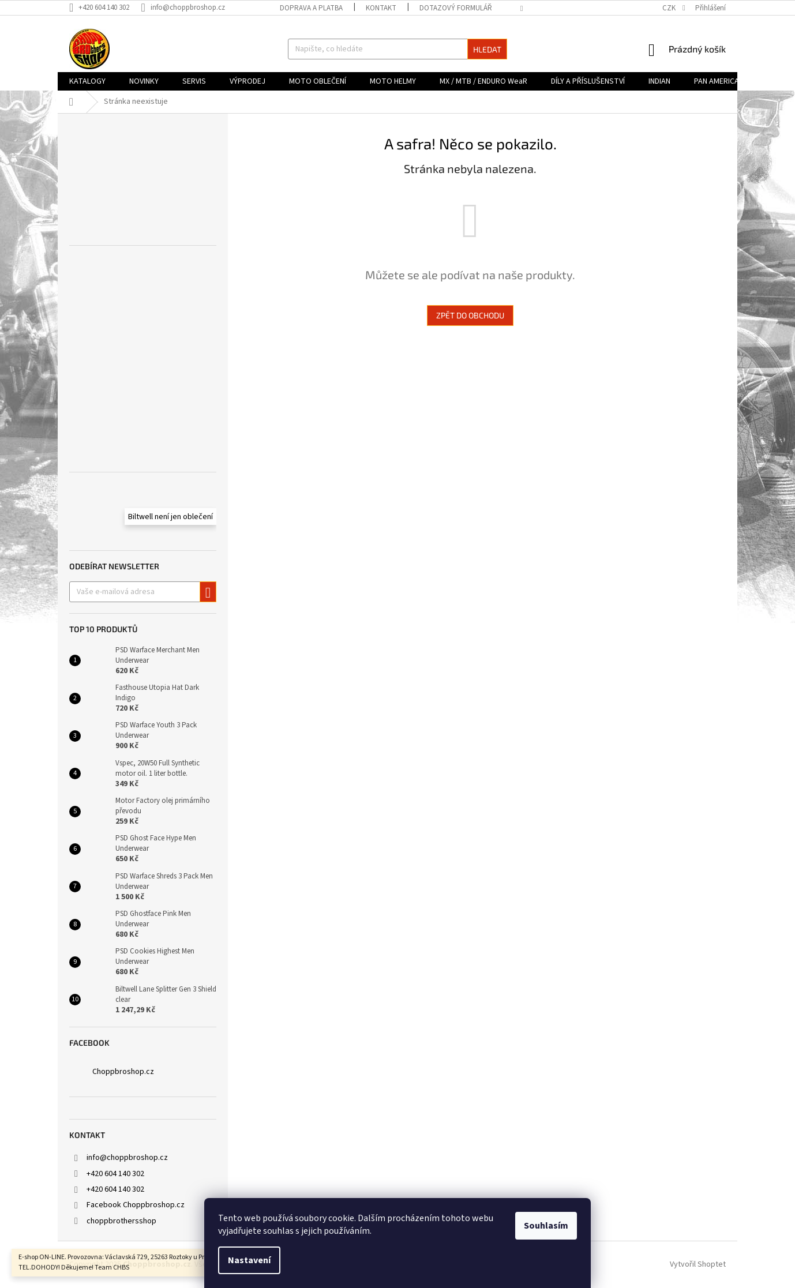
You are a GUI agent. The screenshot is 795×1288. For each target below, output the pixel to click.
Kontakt (381, 8)
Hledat (487, 49)
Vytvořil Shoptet (698, 1264)
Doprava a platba (311, 8)
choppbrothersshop (121, 1221)
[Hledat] (397, 49)
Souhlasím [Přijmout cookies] (546, 1225)
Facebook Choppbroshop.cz (136, 1205)
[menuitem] (87, 81)
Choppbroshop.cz (123, 1071)
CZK (669, 8)
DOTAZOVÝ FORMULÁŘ (455, 8)
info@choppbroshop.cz (127, 1157)
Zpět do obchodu (470, 315)
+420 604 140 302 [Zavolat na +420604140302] (115, 1174)
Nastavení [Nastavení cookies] (249, 1260)
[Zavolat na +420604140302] (105, 7)
